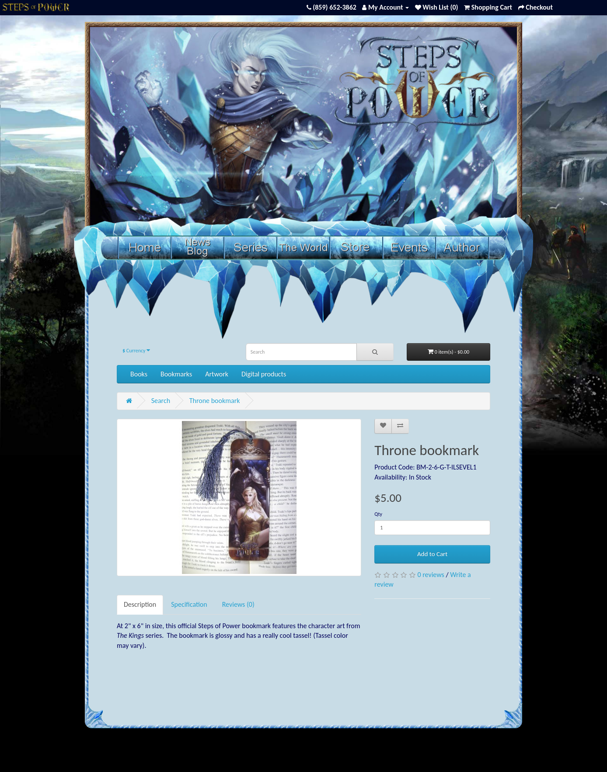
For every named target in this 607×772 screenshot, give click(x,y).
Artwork (216, 374)
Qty (378, 514)
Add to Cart (432, 554)
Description (140, 604)
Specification (189, 604)
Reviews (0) (238, 604)
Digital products (263, 374)
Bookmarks (176, 374)
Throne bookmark (214, 400)
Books (138, 374)
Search (161, 400)
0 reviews (430, 574)
